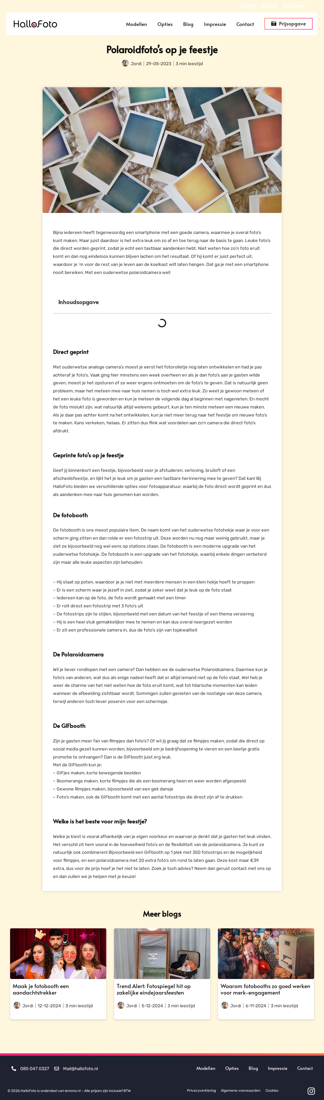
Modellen (136, 24)
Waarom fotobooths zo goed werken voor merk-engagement (265, 989)
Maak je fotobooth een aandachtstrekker (41, 989)
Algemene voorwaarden (240, 1090)
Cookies (271, 1090)
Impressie (215, 24)
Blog (188, 24)
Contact (245, 24)
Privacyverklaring (200, 1090)
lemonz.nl (73, 1090)
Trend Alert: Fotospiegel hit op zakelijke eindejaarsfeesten (154, 989)
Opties (165, 24)
